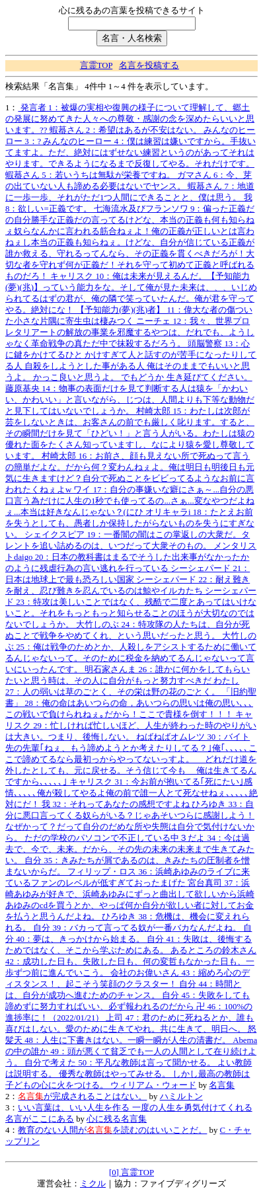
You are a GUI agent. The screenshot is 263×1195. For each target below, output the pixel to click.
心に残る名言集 (117, 1119)
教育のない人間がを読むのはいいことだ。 (112, 1130)
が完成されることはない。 (82, 1096)
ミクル (93, 1183)
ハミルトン (181, 1096)
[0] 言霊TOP (131, 1172)
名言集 (222, 1085)
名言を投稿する (149, 65)
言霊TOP (96, 65)
